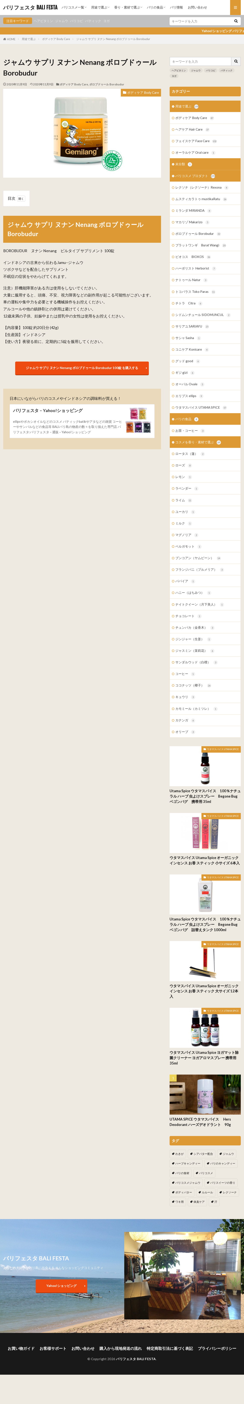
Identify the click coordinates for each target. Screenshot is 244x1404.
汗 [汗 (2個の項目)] (215, 1201)
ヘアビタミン (43, 21)
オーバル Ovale (189, 384)
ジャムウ (61, 21)
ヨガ (106, 21)
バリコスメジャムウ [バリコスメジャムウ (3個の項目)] (187, 1182)
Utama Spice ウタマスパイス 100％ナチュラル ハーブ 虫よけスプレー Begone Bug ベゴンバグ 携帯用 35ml (205, 796)
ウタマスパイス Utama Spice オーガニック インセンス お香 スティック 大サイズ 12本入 (204, 991)
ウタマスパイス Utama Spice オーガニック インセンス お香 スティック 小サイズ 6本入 (205, 860)
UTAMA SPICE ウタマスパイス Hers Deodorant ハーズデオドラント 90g (202, 1122)
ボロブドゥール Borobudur (106, 84)
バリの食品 (155, 7)
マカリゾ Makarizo (192, 222)
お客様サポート (53, 1348)
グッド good (187, 361)
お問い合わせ (197, 7)
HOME (11, 39)
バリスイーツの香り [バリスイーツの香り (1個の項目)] (222, 1182)
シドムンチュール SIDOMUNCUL (203, 315)
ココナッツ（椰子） (193, 685)
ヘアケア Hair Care (192, 129)
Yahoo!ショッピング (61, 1286)
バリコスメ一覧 (73, 7)
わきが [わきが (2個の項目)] (179, 1153)
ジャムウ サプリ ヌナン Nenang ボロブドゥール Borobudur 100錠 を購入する (82, 368)
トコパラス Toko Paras (195, 292)
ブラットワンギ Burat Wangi (200, 245)
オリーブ (185, 732)
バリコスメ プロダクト (195, 176)
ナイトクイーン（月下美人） (199, 604)
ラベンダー (186, 488)
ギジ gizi (185, 373)
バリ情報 (176, 7)
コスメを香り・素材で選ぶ (198, 442)
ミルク (183, 523)
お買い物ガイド (21, 1348)
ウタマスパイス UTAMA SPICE (201, 407)
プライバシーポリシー (217, 1348)
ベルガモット (188, 546)
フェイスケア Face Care (196, 141)
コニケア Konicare (192, 349)
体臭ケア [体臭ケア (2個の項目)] (199, 1201)
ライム (183, 500)
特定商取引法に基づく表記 (170, 1348)
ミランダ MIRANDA (193, 210)
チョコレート (188, 616)
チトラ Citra (189, 303)
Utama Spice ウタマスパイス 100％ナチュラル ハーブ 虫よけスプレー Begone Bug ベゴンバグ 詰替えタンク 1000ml (205, 924)
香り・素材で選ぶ (127, 7)
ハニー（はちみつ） (193, 593)
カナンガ (185, 720)
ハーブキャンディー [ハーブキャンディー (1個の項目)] (187, 1163)
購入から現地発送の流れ (120, 1348)
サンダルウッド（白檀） (196, 662)
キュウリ (185, 697)
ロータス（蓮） (190, 454)
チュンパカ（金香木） (194, 627)
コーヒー (185, 674)
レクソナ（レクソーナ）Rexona (202, 187)
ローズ (183, 465)
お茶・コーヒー (190, 431)
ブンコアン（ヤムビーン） (198, 558)
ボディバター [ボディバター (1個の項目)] (183, 1192)
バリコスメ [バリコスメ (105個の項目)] (206, 1173)
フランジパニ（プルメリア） (199, 569)
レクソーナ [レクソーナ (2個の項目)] (230, 1192)
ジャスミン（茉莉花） (194, 651)
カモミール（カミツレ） (196, 709)
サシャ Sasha (188, 338)
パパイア (185, 581)
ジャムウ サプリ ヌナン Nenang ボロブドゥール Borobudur (113, 39)
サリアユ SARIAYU (192, 326)
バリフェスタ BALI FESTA (30, 7)
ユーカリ (185, 512)
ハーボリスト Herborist (195, 268)
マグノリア (186, 535)
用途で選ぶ (99, 7)
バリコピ (76, 21)
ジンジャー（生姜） (193, 639)
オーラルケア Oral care (195, 152)
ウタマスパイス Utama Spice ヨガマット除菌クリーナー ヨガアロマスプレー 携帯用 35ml (204, 1057)
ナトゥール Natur (191, 280)
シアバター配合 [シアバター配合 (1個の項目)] (203, 1153)
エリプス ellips (189, 396)
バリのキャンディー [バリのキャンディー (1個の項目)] (222, 1163)
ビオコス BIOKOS (193, 257)
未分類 (183, 164)
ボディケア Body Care (56, 39)
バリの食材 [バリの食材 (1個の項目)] (182, 1173)
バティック (93, 21)
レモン (183, 477)
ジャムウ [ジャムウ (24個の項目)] (228, 1153)
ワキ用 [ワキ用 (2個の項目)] (179, 1201)
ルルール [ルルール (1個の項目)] (207, 1192)
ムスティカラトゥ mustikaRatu (201, 199)
